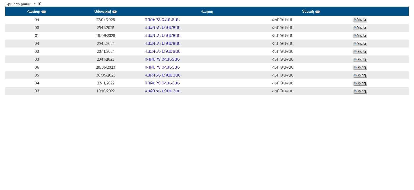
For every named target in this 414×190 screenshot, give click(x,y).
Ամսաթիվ (105, 11)
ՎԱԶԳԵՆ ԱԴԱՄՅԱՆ (163, 27)
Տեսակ (311, 11)
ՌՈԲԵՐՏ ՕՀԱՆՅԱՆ (162, 19)
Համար (36, 11)
